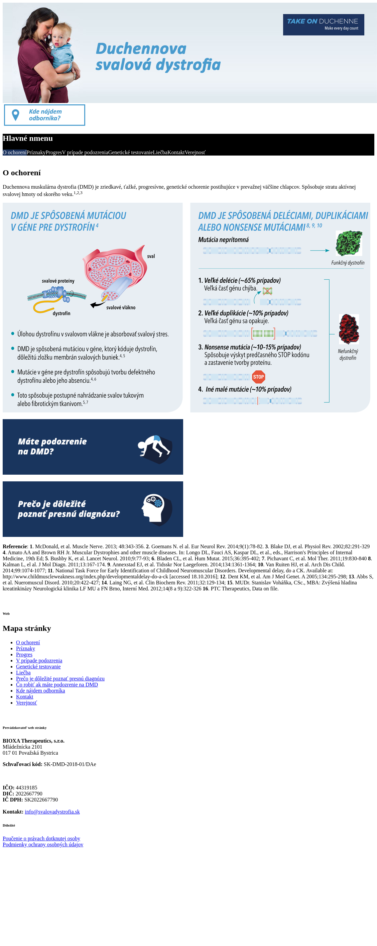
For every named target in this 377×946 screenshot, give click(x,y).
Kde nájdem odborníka (40, 690)
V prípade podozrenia (85, 152)
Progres (53, 152)
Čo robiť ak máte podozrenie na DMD (57, 684)
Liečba (160, 152)
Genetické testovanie (130, 152)
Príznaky (36, 152)
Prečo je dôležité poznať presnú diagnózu (60, 678)
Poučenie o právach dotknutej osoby (41, 838)
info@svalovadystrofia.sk (52, 812)
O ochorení (15, 152)
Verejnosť (195, 152)
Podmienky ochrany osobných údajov (43, 844)
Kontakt (176, 152)
